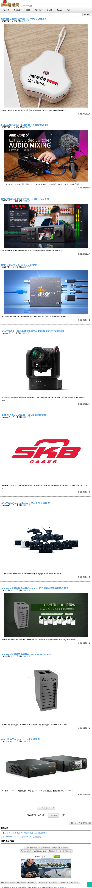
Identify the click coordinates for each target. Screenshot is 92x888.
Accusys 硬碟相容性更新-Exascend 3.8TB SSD (26, 654)
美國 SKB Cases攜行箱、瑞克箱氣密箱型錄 (23, 415)
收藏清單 (32, 882)
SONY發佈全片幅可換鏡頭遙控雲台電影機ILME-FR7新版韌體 (32, 331)
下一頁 (40, 808)
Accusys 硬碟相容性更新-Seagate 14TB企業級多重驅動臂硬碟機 (34, 588)
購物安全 (53, 882)
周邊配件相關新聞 (60, 848)
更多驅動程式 (85, 823)
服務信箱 (61, 887)
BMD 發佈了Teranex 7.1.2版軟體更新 (20, 739)
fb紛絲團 (21, 882)
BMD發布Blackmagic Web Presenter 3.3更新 (25, 199)
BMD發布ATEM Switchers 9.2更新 (19, 265)
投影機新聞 (44, 848)
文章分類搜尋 (65, 851)
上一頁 (73, 823)
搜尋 (57, 857)
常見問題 (75, 882)
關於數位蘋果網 (8, 882)
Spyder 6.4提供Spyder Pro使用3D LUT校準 (24, 19)
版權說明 (64, 882)
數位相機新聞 (31, 848)
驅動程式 (25, 21)
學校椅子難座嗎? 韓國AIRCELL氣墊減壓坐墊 (28, 833)
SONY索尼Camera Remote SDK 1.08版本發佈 (25, 503)
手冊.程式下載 (40, 851)
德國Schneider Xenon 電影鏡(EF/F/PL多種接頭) (21, 837)
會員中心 (43, 882)
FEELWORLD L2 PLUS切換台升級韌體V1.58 (24, 125)
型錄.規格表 (26, 851)
